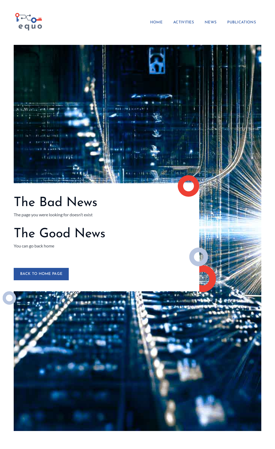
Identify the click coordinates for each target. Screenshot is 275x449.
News (210, 22)
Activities (183, 22)
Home (156, 22)
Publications (241, 22)
